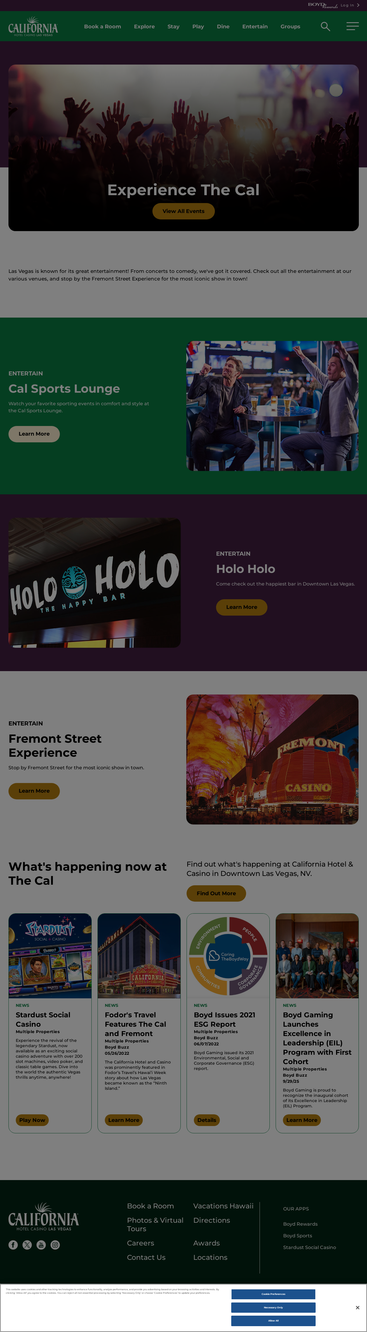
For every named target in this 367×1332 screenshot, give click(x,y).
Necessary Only (273, 1309)
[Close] (357, 1309)
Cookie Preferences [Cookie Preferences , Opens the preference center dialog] (273, 1295)
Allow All (273, 1322)
